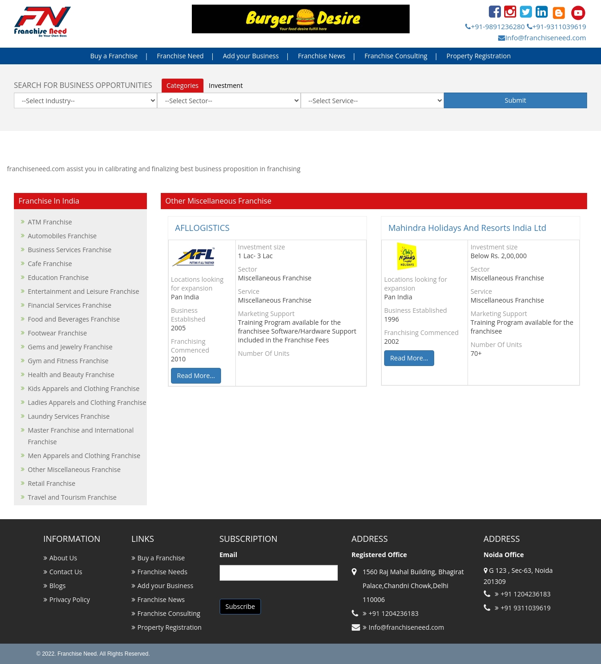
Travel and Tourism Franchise (72, 497)
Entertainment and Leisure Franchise (83, 291)
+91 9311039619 (523, 607)
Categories (182, 85)
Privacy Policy (70, 599)
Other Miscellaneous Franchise (74, 469)
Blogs (58, 585)
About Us (63, 557)
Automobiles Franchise (62, 235)
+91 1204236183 (391, 613)
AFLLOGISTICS (202, 227)
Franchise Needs (163, 571)
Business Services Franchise (70, 249)
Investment (226, 85)
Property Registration (479, 55)
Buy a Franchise (114, 55)
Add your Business (251, 55)
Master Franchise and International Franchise (80, 436)
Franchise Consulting (396, 55)
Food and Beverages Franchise (74, 319)
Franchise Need (180, 55)
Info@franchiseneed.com (542, 37)
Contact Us (66, 571)
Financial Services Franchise (69, 305)
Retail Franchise (52, 483)
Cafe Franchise (50, 263)
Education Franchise (58, 277)
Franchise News (321, 55)
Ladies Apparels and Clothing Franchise (87, 402)
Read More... (196, 375)
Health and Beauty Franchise (71, 374)
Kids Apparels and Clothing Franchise (83, 388)
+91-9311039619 (556, 26)
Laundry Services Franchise (69, 416)
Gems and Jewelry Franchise (70, 346)
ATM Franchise (50, 221)
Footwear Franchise (57, 333)
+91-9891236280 (495, 26)
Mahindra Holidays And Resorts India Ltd (467, 227)
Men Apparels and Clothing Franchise (84, 455)
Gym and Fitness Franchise (68, 360)
